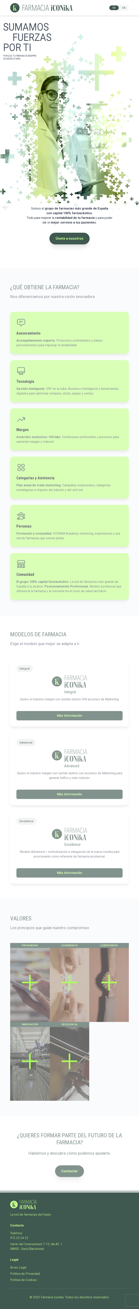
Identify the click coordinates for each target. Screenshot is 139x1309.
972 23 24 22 (19, 1238)
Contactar (69, 1174)
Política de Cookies (23, 1280)
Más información (69, 719)
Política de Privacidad (25, 1274)
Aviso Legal (18, 1267)
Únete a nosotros (69, 238)
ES (114, 7)
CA (124, 7)
